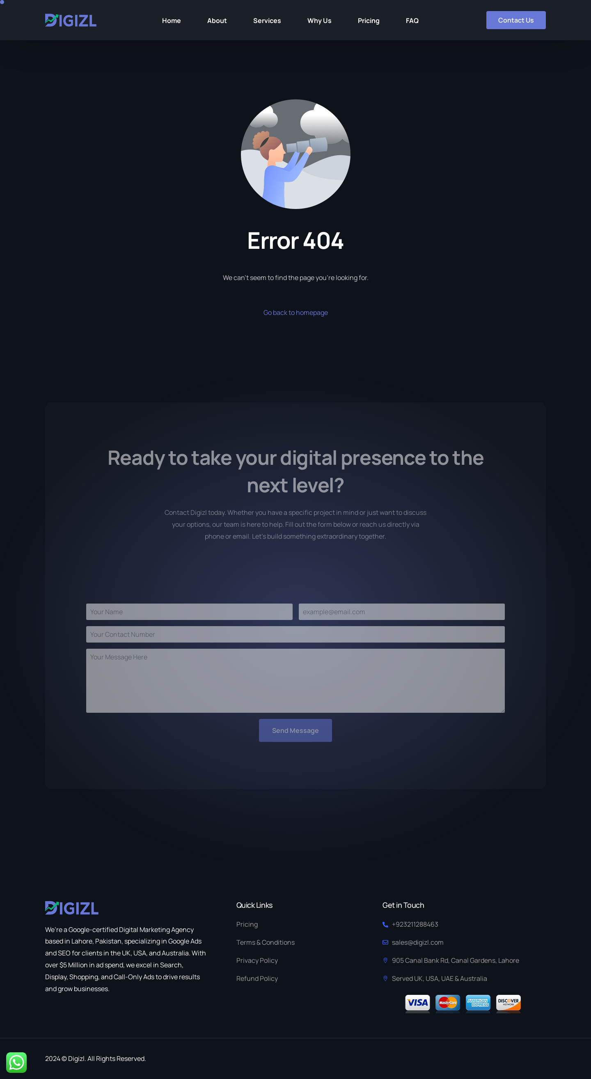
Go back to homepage (295, 312)
